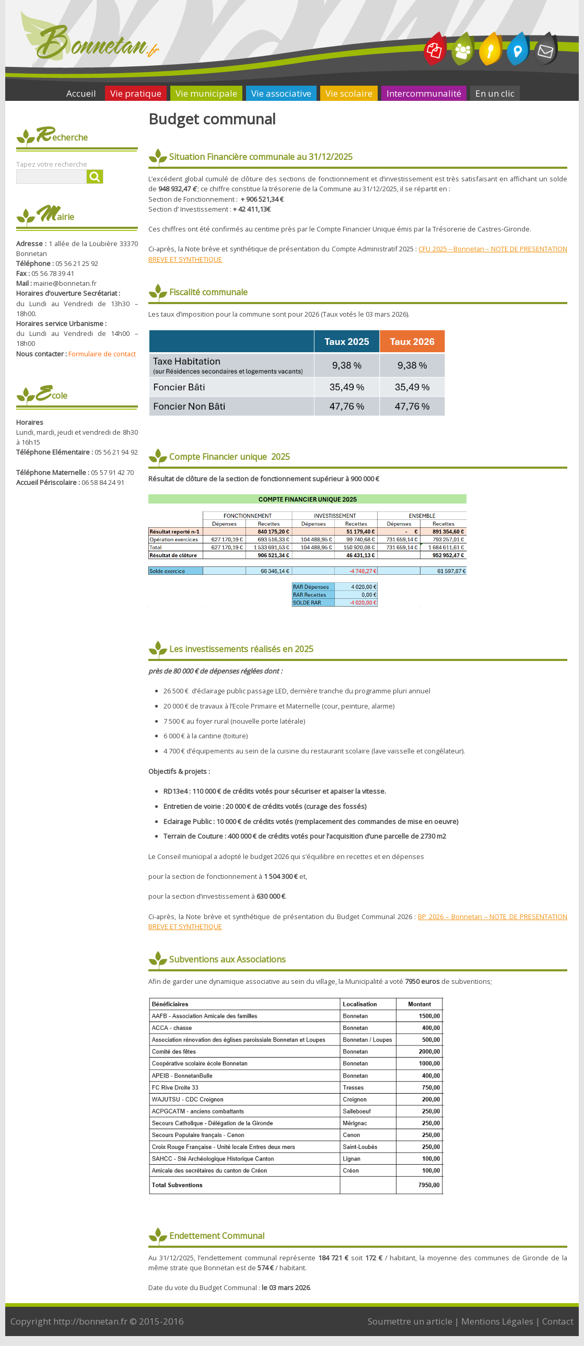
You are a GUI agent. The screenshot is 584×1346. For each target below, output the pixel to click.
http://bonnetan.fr (90, 1321)
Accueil (81, 93)
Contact (558, 1321)
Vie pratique (135, 93)
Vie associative (281, 93)
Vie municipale (206, 93)
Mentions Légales (497, 1321)
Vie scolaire (348, 93)
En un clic (495, 93)
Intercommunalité (424, 93)
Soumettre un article (410, 1321)
